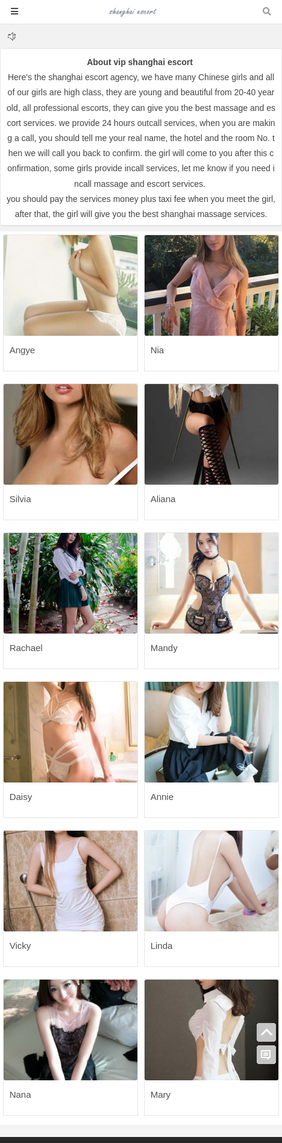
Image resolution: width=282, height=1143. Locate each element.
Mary (161, 1094)
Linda (162, 945)
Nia (157, 350)
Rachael (26, 648)
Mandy (164, 648)
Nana (20, 1094)
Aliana (163, 499)
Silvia (20, 499)
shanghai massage (196, 214)
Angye (23, 350)
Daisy (21, 797)
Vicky (20, 945)
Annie (162, 797)
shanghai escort (78, 77)
